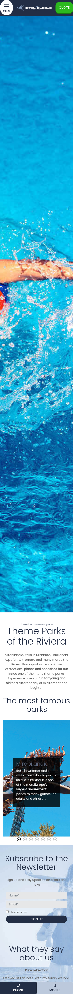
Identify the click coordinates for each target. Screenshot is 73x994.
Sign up (37, 919)
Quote (64, 7)
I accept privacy (19, 912)
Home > (25, 624)
